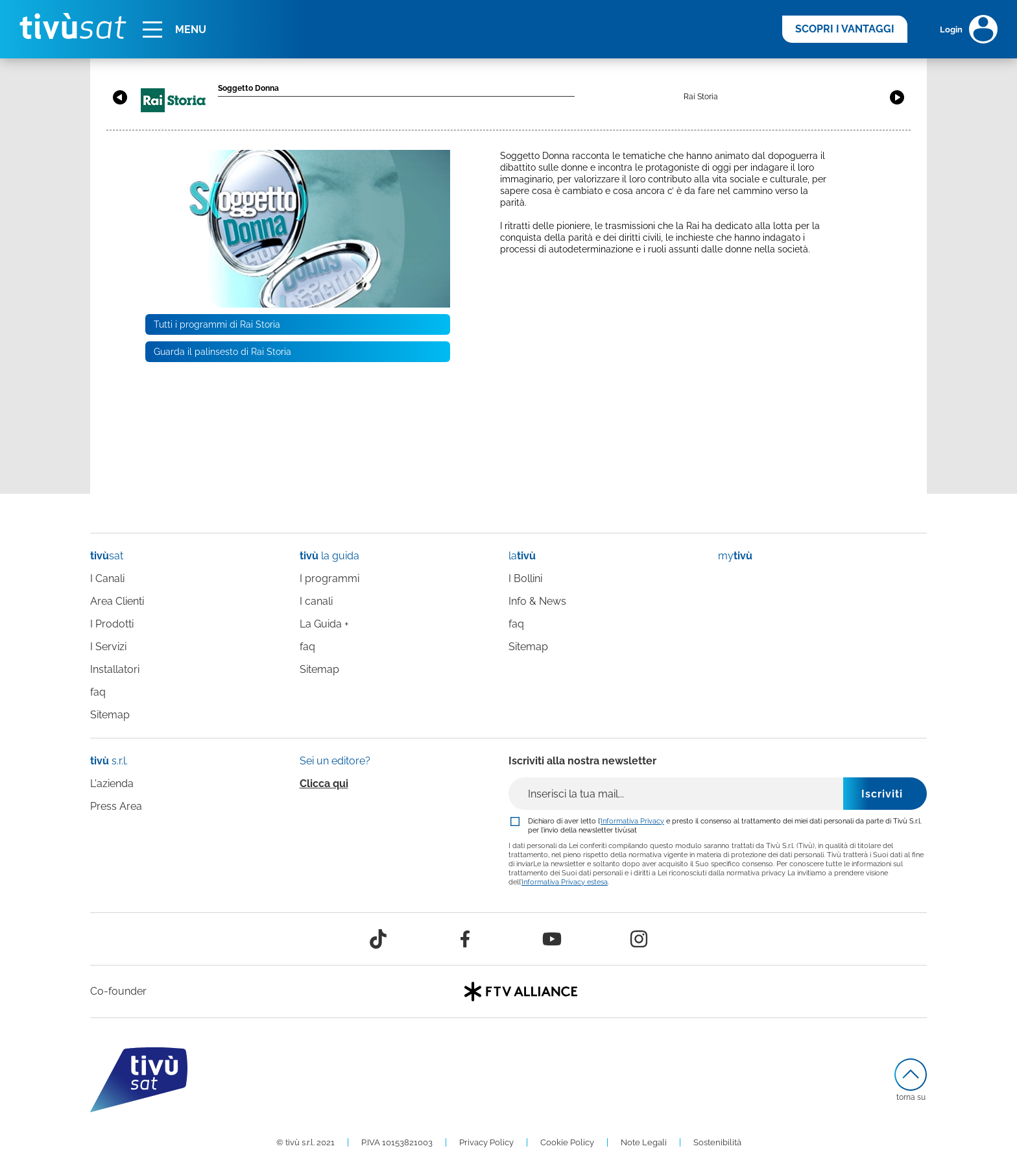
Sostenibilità (717, 1142)
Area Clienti (117, 601)
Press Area (116, 806)
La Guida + (324, 624)
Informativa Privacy (632, 821)
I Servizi (108, 646)
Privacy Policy (486, 1142)
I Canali (107, 578)
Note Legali (644, 1142)
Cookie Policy (567, 1142)
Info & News (537, 601)
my (735, 556)
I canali (316, 601)
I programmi (329, 578)
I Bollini (525, 578)
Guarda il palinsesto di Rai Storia (222, 352)
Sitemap (110, 715)
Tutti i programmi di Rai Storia (217, 324)
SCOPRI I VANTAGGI (844, 29)
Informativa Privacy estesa (564, 882)
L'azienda (112, 783)
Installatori (114, 669)
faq (98, 692)
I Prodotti (112, 624)
